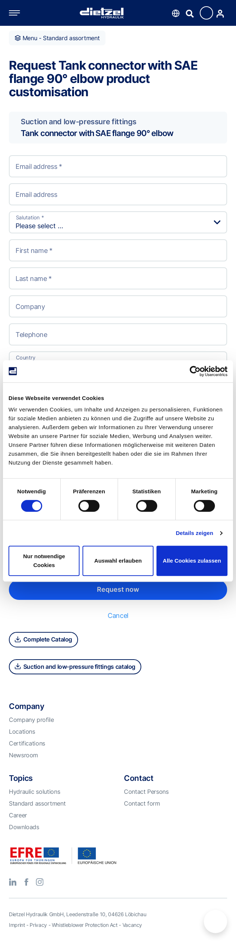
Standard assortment (37, 803)
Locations (22, 731)
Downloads (24, 827)
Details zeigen (194, 533)
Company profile (31, 719)
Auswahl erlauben (118, 560)
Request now (118, 589)
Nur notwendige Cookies (44, 560)
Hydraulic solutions (34, 791)
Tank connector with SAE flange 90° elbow (97, 133)
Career (18, 815)
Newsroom (23, 755)
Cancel (118, 615)
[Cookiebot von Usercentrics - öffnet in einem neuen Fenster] (195, 371)
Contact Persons (146, 791)
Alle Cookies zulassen (192, 560)
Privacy (38, 925)
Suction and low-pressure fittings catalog (75, 666)
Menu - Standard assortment (57, 38)
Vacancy (132, 925)
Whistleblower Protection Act (85, 925)
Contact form (142, 803)
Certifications (27, 743)
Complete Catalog (43, 639)
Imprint (17, 925)
